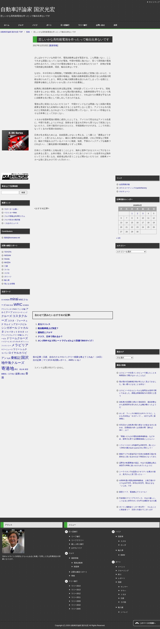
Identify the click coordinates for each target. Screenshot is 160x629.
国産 (120, 582)
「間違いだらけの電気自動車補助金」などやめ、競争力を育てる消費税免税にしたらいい (137, 437)
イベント (121, 567)
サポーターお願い (11, 209)
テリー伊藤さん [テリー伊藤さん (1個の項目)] (18, 335)
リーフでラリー (77, 540)
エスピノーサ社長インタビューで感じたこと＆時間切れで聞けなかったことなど (137, 374)
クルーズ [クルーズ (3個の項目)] (6, 316)
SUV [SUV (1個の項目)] (11, 305)
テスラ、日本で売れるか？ (50, 336)
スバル (7, 270)
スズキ (7, 273)
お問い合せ (100, 25)
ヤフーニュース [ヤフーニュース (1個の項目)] (7, 349)
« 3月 (118, 238)
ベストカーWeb (10, 213)
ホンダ (123, 545)
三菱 (6, 266)
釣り (120, 574)
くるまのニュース (11, 223)
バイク (35, 25)
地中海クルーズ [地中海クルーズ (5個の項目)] (12, 363)
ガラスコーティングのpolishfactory (133, 188)
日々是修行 (65, 25)
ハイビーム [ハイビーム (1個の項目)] (5, 341)
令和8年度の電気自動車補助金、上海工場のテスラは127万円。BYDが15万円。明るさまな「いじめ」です (137, 483)
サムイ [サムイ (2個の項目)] (7, 324)
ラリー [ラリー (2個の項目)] (16, 349)
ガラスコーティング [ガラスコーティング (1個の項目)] (20, 312)
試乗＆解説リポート (79, 572)
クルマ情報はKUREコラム (14, 216)
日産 (122, 598)
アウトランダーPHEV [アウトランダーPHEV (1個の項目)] (9, 309)
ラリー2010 (76, 605)
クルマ (20, 25)
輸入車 (7, 280)
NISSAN (7, 255)
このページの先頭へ (147, 623)
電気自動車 (78, 563)
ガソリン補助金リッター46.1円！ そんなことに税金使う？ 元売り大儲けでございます (137, 508)
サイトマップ (154, 2)
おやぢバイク (76, 548)
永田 (115, 25)
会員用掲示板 (124, 184)
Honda (6, 259)
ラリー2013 (76, 590)
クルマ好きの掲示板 (12, 220)
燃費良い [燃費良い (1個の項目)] (4, 374)
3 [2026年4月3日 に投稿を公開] (142, 214)
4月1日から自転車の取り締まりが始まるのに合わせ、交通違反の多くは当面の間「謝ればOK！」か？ (137, 427)
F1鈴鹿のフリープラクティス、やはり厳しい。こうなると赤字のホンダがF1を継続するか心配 (138, 499)
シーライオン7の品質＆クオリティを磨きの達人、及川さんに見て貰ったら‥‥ (137, 473)
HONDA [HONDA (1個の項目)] (6, 300)
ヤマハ (123, 591)
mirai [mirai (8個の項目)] (14, 299)
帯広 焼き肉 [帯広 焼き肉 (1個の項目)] (19, 369)
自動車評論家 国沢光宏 (27, 9)
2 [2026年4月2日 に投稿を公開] (137, 214)
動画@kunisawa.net (12, 238)
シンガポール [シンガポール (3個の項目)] (9, 327)
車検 (73, 576)
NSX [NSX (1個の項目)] (7, 305)
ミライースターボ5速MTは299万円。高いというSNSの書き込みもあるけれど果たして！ (137, 446)
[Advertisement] (72, 184)
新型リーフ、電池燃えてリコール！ (133, 492)
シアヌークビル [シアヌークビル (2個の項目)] (19, 324)
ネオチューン (124, 191)
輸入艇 (120, 607)
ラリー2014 (76, 586)
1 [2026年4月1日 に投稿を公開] (132, 214)
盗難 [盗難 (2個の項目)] (17, 374)
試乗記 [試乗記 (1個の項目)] (22, 374)
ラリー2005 (76, 609)
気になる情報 (9, 284)
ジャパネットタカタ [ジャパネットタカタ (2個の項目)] (14, 332)
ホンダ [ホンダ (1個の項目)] (12, 341)
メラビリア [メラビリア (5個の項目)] (19, 345)
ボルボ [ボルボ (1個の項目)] (17, 341)
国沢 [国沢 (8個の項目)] (25, 357)
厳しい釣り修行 (77, 544)
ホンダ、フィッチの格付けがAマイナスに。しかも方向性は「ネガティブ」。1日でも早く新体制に (137, 416)
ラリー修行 (82, 25)
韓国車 (76, 567)
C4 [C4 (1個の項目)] (2, 300)
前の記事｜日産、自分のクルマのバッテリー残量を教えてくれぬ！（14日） (68, 357)
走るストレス (44, 324)
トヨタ (123, 594)
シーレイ (124, 612)
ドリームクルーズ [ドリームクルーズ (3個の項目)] (17, 338)
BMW (123, 555)
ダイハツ (7, 277)
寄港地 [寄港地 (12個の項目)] (7, 368)
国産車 (120, 536)
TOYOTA (7, 252)
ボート (49, 25)
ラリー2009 (76, 601)
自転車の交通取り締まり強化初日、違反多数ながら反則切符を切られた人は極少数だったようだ (137, 404)
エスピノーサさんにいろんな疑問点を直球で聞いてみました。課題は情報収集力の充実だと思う (137, 393)
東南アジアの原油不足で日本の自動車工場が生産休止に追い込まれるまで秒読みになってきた (137, 455)
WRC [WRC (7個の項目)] (18, 304)
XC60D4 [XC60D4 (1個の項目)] (26, 305)
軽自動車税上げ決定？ (48, 328)
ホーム (6, 25)
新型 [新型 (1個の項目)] (26, 369)
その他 (123, 602)
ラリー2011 (76, 597)
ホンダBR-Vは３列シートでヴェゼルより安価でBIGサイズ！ (66, 340)
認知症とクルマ (45, 332)
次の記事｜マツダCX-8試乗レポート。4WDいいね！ (57, 360)
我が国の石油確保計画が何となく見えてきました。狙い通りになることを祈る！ (137, 383)
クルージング (123, 571)
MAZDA (7, 262)
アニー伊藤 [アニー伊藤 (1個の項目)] (21, 309)
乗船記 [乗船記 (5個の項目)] (16, 358)
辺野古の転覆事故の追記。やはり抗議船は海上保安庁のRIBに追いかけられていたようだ (137, 464)
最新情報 (53, 45)
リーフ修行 (75, 536)
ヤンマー (124, 587)
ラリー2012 (76, 594)
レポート (121, 578)
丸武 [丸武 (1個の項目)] (8, 358)
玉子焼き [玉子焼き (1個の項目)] (11, 374)
